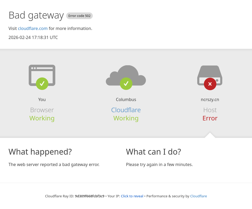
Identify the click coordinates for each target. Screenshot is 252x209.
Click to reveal (132, 196)
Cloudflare (126, 109)
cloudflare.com (33, 28)
